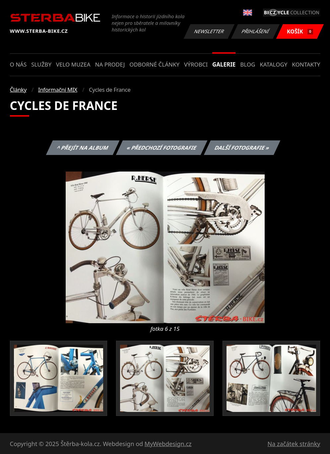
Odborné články (154, 64)
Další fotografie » (242, 147)
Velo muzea (73, 64)
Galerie (223, 64)
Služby (41, 64)
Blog (247, 64)
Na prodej (110, 64)
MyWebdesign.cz (168, 444)
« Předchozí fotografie (161, 147)
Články (18, 89)
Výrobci (196, 64)
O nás (18, 64)
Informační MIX (57, 89)
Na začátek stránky (294, 444)
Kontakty (306, 64)
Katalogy (273, 64)
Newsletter (209, 31)
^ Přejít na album (82, 147)
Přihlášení (255, 31)
